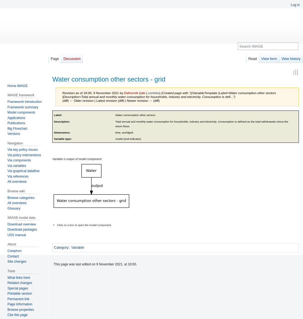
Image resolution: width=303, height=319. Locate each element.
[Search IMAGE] (268, 46)
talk (142, 93)
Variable (77, 247)
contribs (153, 93)
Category (61, 247)
